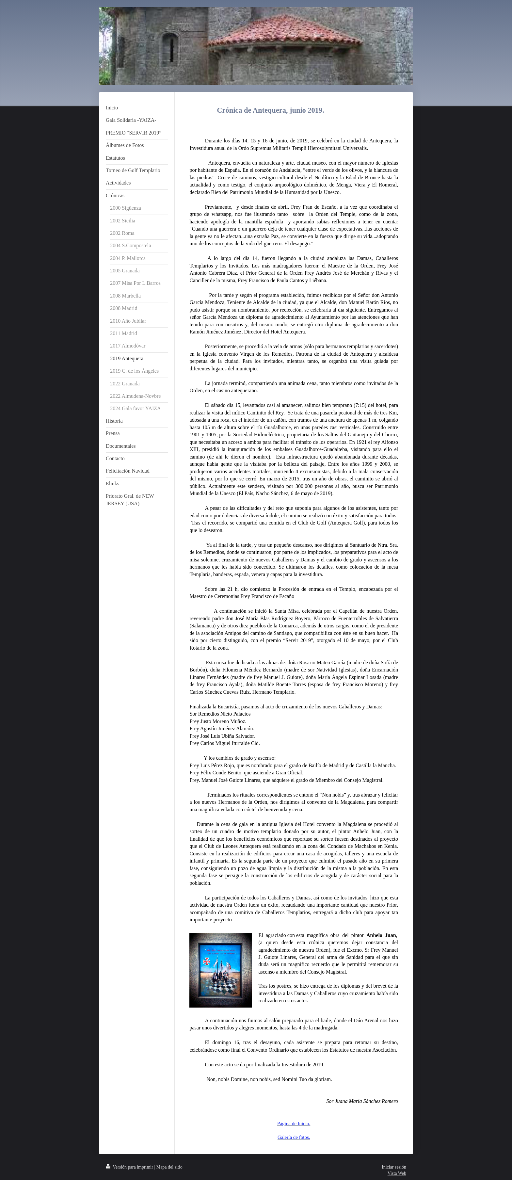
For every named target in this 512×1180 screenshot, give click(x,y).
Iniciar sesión (394, 1167)
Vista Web (397, 1173)
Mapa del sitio (169, 1167)
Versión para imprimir (130, 1167)
